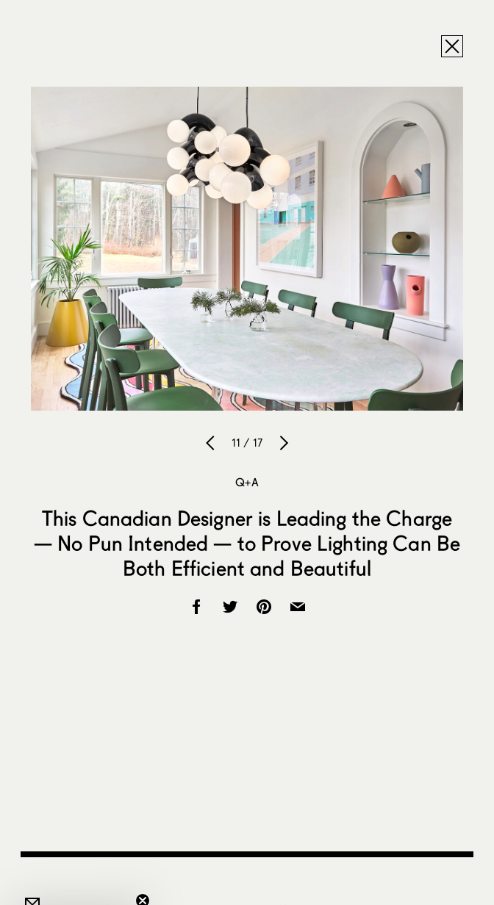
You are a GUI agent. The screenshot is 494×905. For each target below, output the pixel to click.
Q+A (246, 481)
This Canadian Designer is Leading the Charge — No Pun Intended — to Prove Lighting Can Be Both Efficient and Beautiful (247, 542)
